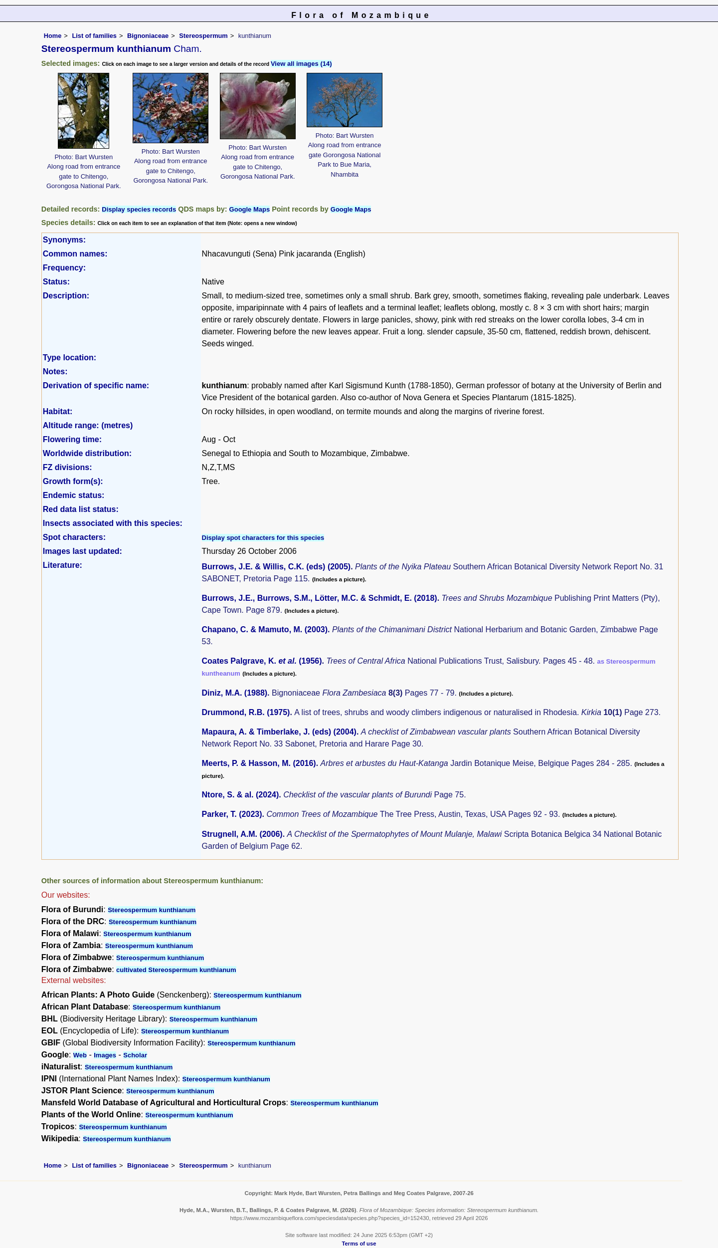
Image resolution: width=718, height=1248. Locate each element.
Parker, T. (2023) (232, 814)
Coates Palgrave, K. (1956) (262, 661)
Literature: (62, 565)
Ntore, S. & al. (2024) (240, 794)
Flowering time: (72, 439)
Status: (56, 281)
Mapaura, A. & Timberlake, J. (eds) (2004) (279, 732)
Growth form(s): (73, 481)
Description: (66, 295)
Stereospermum (203, 35)
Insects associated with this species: (112, 523)
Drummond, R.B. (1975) (246, 712)
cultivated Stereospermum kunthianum (176, 970)
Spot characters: (74, 537)
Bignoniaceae (148, 35)
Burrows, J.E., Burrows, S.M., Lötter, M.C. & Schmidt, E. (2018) (319, 598)
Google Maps (249, 209)
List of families (94, 35)
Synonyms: (64, 240)
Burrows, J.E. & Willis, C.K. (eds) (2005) (276, 566)
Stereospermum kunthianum (151, 910)
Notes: (55, 371)
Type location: (69, 357)
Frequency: (64, 267)
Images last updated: (82, 551)
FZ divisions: (67, 467)
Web (80, 1055)
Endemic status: (74, 495)
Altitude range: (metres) (88, 425)
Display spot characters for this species (263, 537)
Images (105, 1055)
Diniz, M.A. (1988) (235, 693)
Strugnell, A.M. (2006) (242, 834)
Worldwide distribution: (87, 453)
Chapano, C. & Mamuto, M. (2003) (265, 629)
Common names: (75, 254)
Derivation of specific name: (96, 385)
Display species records (139, 209)
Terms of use (359, 1244)
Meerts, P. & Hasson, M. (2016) (259, 763)
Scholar (135, 1055)
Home (53, 35)
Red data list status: (81, 509)
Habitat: (58, 411)
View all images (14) (301, 63)
